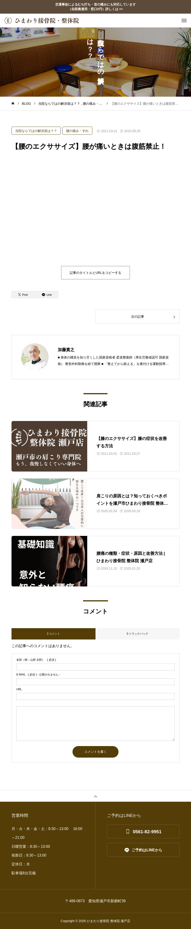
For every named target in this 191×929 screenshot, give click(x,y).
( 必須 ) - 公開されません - (38, 674)
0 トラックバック (137, 633)
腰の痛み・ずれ (77, 131)
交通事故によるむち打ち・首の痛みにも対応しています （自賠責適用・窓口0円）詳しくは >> (95, 7)
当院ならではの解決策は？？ (36, 131)
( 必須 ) (36, 659)
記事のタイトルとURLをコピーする (95, 273)
